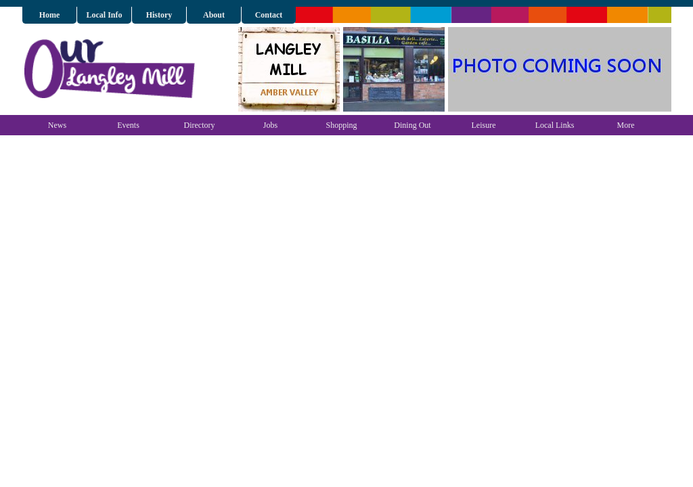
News (57, 125)
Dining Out (412, 125)
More (626, 125)
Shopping (341, 125)
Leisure (484, 125)
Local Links (555, 125)
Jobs (270, 125)
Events (128, 125)
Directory (199, 125)
